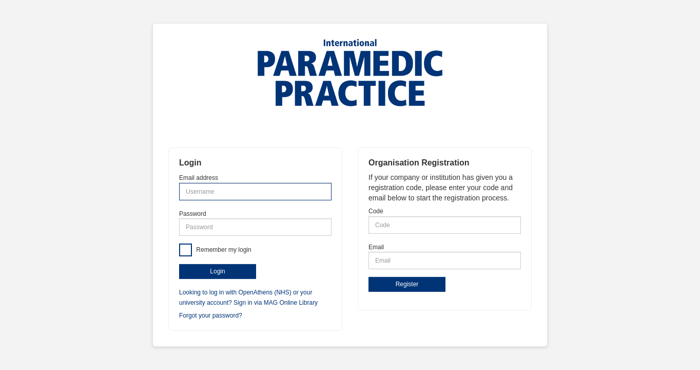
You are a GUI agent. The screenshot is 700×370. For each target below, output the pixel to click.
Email (376, 246)
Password (192, 213)
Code (375, 211)
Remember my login (223, 249)
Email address (198, 177)
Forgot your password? (210, 315)
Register (407, 284)
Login (217, 271)
